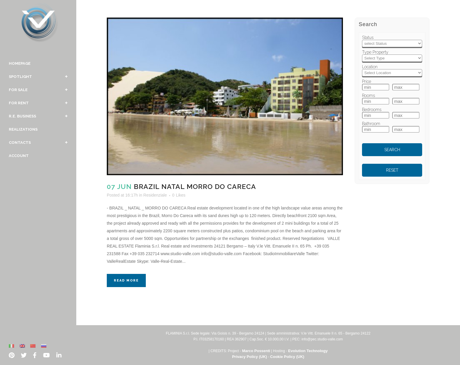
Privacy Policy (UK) (249, 356)
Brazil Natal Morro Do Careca (195, 186)
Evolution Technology (308, 351)
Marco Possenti (256, 351)
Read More (126, 280)
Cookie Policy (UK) (287, 356)
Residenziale (155, 195)
